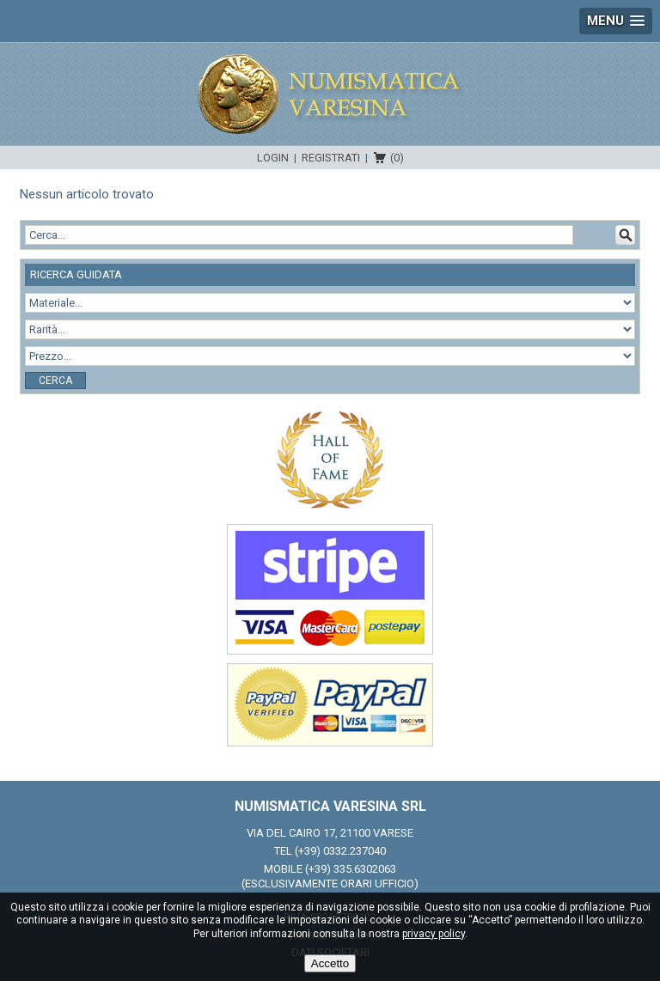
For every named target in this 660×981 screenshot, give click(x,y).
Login (273, 157)
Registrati (331, 157)
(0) (397, 157)
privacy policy (433, 934)
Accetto (330, 963)
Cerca (55, 381)
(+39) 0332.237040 (340, 850)
